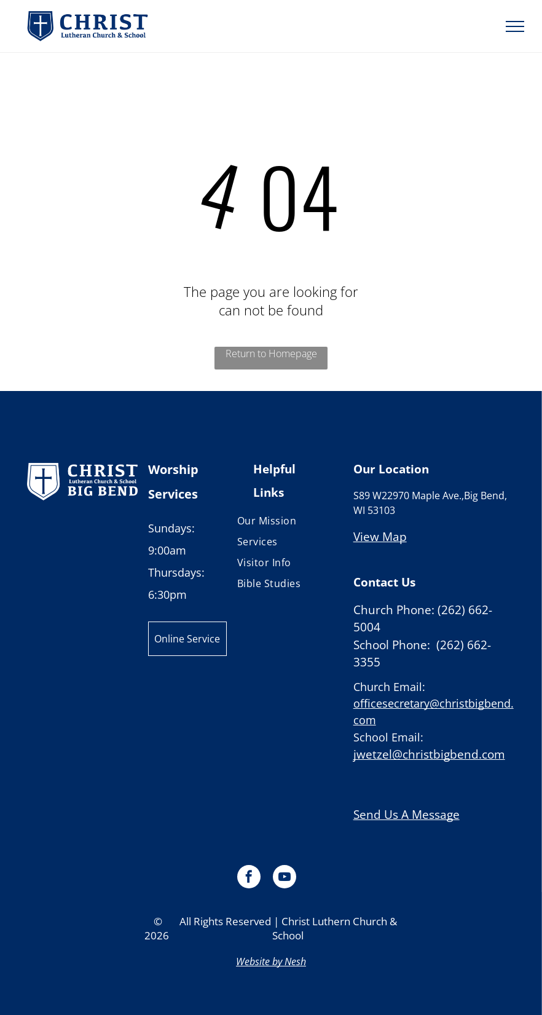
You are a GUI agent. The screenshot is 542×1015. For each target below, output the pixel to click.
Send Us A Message (406, 815)
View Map (380, 537)
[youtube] (284, 878)
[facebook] (249, 878)
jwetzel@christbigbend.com (429, 754)
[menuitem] (285, 520)
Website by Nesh (271, 961)
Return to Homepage (271, 353)
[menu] (515, 26)
